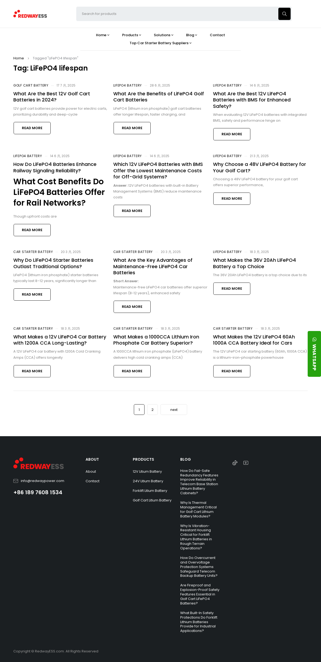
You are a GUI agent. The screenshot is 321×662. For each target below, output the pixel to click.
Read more (32, 127)
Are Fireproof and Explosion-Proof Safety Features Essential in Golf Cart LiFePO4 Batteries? (199, 594)
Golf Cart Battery (31, 85)
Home (18, 58)
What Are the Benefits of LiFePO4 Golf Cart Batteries (158, 96)
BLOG (185, 459)
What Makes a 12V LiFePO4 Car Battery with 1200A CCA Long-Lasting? (59, 339)
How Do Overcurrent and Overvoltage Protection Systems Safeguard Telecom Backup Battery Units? (199, 566)
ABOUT (92, 459)
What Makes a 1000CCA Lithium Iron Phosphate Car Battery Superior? (156, 339)
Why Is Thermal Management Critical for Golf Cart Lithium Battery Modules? (198, 509)
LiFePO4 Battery (127, 85)
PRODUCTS (143, 459)
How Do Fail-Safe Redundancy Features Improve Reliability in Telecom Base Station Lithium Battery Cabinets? (199, 482)
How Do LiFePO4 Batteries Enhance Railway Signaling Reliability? (55, 167)
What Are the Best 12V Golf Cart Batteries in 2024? (51, 96)
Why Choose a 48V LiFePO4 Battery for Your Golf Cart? (259, 167)
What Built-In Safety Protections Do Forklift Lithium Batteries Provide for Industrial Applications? (198, 622)
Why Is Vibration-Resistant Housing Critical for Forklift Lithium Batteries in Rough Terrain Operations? (196, 537)
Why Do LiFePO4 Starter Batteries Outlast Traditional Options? (53, 263)
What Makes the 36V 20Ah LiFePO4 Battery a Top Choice (254, 263)
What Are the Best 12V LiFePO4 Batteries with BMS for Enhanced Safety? (252, 99)
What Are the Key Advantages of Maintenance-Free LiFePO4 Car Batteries (152, 266)
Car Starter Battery (33, 252)
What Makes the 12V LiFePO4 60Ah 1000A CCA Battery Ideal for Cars (254, 339)
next (174, 409)
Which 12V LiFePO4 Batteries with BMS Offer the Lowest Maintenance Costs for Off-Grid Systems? (158, 170)
